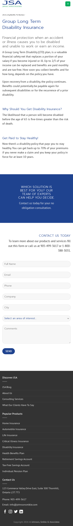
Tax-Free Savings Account (15, 465)
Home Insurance (11, 423)
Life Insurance (9, 435)
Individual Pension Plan (15, 471)
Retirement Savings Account (17, 459)
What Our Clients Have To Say (18, 405)
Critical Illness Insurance (15, 441)
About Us (7, 393)
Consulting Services (12, 399)
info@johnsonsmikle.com (23, 504)
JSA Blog (6, 387)
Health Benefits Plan (13, 453)
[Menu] (67, 4)
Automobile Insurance (14, 429)
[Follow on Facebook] (5, 512)
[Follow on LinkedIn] (21, 512)
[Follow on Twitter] (16, 512)
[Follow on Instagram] (10, 512)
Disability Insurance (12, 447)
